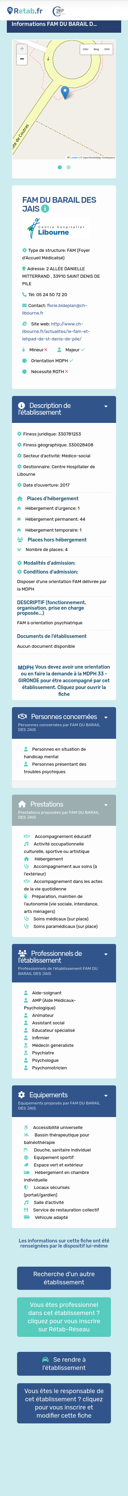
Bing (96, 49)
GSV (85, 49)
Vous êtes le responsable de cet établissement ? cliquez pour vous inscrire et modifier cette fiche (64, 1403)
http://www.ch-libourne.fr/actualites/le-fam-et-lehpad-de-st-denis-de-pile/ (56, 331)
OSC (107, 49)
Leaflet (72, 157)
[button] (65, 93)
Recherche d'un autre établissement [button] (64, 1278)
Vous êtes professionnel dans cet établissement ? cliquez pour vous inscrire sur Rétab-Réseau (64, 1317)
